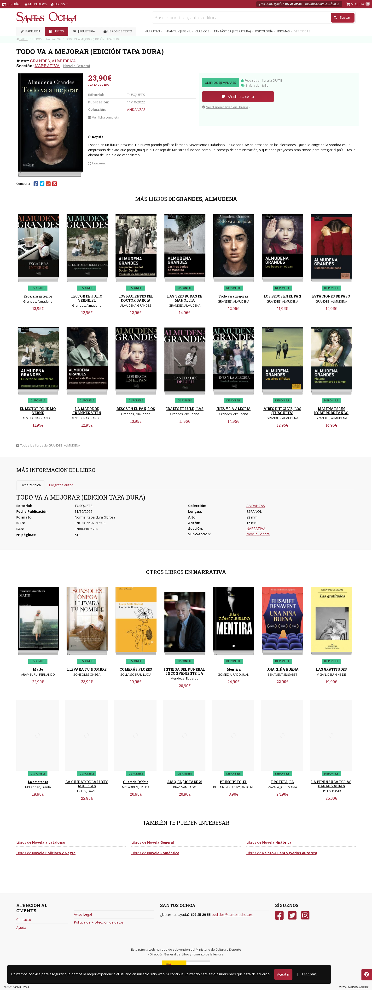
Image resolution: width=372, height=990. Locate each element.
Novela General (76, 65)
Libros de (41, 842)
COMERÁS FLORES (136, 669)
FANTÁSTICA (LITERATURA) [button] (232, 31)
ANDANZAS (136, 109)
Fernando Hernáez (358, 987)
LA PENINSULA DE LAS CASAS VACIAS (331, 784)
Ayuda (21, 927)
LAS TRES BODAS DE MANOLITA (184, 298)
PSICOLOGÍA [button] (264, 31)
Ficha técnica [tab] (30, 485)
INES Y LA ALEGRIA (233, 408)
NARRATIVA (47, 65)
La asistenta (38, 782)
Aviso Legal (83, 914)
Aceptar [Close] (283, 974)
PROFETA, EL (282, 782)
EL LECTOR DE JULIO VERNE (38, 410)
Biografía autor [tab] (61, 485)
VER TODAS (302, 31)
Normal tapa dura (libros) (95, 517)
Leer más (309, 974)
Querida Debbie (135, 782)
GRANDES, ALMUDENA (53, 61)
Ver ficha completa (103, 117)
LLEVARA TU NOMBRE (86, 669)
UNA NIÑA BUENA (282, 669)
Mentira (234, 669)
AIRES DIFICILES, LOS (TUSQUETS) (282, 410)
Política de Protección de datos (99, 922)
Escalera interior (38, 296)
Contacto (23, 919)
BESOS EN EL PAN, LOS (135, 408)
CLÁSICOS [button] (202, 31)
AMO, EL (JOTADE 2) (184, 782)
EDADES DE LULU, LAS (184, 408)
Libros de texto (118, 31)
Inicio (22, 39)
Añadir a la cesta (237, 96)
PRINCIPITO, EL (233, 782)
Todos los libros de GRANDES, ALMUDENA (48, 445)
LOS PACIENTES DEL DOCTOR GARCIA (135, 298)
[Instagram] (305, 915)
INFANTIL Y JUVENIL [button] (178, 31)
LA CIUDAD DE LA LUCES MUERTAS (86, 784)
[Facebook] (279, 915)
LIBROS (56, 31)
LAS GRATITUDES (331, 669)
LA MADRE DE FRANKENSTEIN (86, 410)
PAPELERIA (31, 31)
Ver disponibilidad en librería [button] (225, 107)
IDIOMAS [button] (284, 31)
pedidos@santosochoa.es (322, 3)
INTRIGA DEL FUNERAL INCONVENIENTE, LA (184, 671)
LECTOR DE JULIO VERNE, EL (86, 298)
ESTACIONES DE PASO (331, 296)
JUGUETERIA (84, 31)
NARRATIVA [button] (153, 31)
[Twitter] (292, 915)
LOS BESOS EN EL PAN (282, 296)
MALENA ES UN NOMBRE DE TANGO (331, 410)
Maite (38, 669)
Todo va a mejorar (233, 296)
